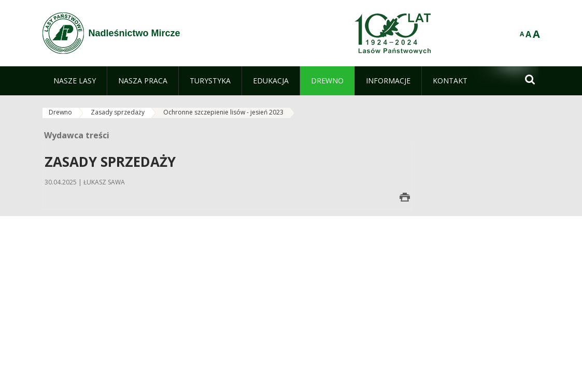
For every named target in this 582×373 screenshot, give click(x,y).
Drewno (60, 112)
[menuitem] (74, 80)
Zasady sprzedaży (118, 112)
